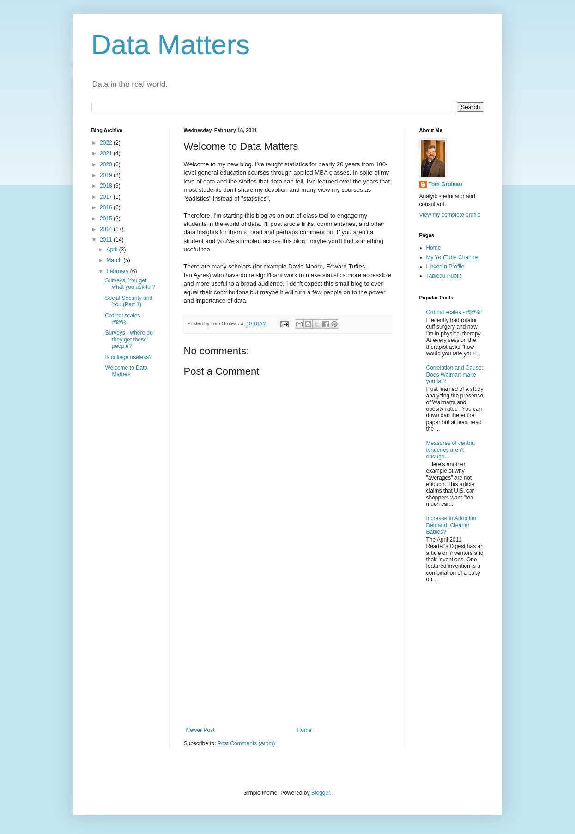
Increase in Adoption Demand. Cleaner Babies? (451, 525)
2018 (107, 186)
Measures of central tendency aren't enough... (450, 450)
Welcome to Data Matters (126, 371)
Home (304, 730)
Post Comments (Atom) (246, 743)
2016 (107, 207)
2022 (107, 143)
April (112, 249)
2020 (107, 164)
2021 (107, 153)
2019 (107, 175)
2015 (107, 218)
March (114, 260)
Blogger (320, 793)
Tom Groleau (445, 184)
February (118, 271)
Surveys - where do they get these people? (128, 339)
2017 (107, 197)
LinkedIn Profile (445, 266)
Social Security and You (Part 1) (128, 301)
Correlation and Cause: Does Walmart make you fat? (454, 374)
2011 (107, 240)
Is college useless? (128, 357)
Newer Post (200, 730)
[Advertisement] (288, 650)
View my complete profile (450, 215)
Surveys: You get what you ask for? (130, 283)
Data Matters (170, 44)
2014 (107, 229)
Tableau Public (444, 276)
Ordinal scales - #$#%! (124, 318)
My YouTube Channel (452, 257)
